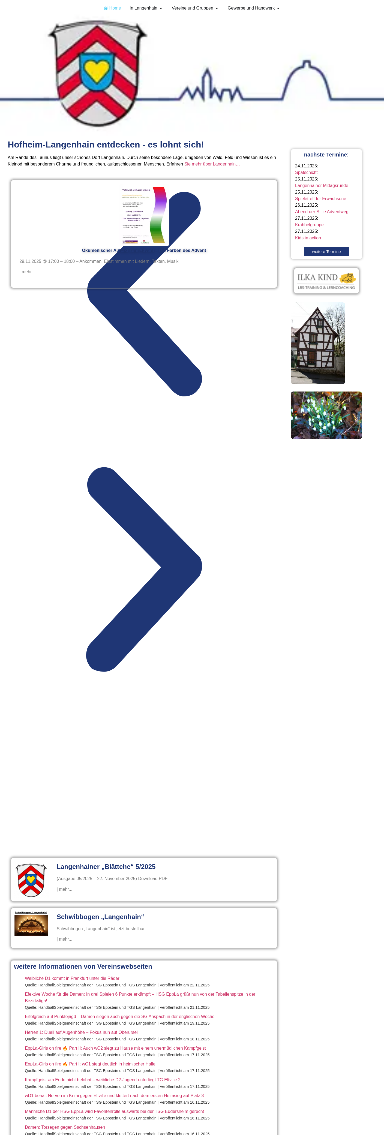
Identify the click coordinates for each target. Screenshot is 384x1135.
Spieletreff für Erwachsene (320, 198)
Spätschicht (306, 172)
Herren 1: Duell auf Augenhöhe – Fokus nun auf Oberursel (81, 1032)
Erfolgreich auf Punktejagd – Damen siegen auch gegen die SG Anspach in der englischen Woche (119, 1016)
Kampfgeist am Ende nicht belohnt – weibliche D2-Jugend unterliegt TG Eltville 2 (103, 1079)
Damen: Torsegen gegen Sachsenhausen (65, 1127)
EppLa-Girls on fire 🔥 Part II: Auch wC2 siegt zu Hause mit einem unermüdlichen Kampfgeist (115, 1048)
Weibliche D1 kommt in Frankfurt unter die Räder (72, 978)
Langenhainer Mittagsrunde (321, 185)
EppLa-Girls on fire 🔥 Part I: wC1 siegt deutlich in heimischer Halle (90, 1064)
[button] (144, 295)
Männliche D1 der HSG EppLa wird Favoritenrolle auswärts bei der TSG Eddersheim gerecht (114, 1111)
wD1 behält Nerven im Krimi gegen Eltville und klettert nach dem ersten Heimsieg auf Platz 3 (114, 1095)
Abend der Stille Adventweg (322, 211)
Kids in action (308, 238)
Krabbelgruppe (309, 224)
